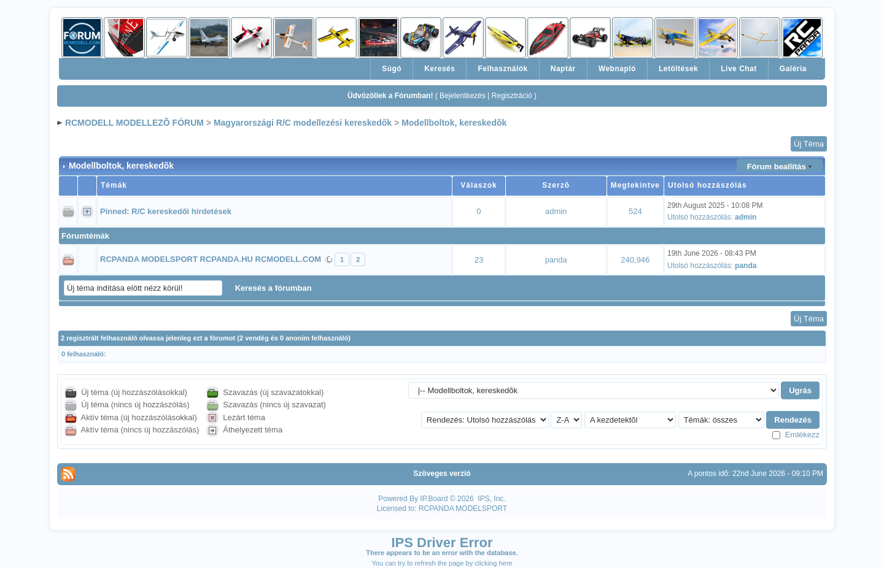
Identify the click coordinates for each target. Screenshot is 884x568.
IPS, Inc (490, 498)
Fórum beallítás (776, 166)
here (505, 563)
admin (556, 211)
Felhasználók (502, 68)
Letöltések (678, 68)
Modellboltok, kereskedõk (453, 123)
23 (479, 259)
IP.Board (434, 498)
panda (556, 259)
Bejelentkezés (463, 95)
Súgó (391, 68)
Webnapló (617, 68)
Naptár (563, 68)
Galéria (793, 68)
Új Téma (809, 143)
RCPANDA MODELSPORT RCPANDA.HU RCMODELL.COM (210, 259)
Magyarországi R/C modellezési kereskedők (303, 123)
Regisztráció (512, 95)
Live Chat (739, 68)
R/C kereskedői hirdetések (181, 211)
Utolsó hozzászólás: (700, 217)
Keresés (439, 68)
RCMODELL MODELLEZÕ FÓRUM (134, 123)
